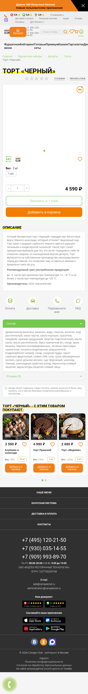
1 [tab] (44, 151)
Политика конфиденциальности (44, 661)
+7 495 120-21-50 (32, 28)
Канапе (63, 44)
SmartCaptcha (52, 668)
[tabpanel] (44, 116)
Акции (66, 18)
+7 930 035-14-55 (32, 34)
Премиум (52, 44)
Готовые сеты (40, 46)
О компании (57, 15)
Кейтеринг (27, 44)
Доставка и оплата (24, 18)
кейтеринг (51, 652)
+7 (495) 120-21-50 (44, 540)
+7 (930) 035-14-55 (44, 548)
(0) (13, 376)
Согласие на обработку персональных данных (43, 665)
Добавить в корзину (44, 212)
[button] (42, 480)
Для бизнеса (37, 22)
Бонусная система (48, 18)
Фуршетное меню (12, 46)
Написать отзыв (77, 78)
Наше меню (44, 492)
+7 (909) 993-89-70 (44, 557)
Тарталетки (76, 44)
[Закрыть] (83, 5)
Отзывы (78, 18)
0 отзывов (60, 78)
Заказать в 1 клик (44, 201)
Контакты (19, 22)
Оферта (44, 658)
